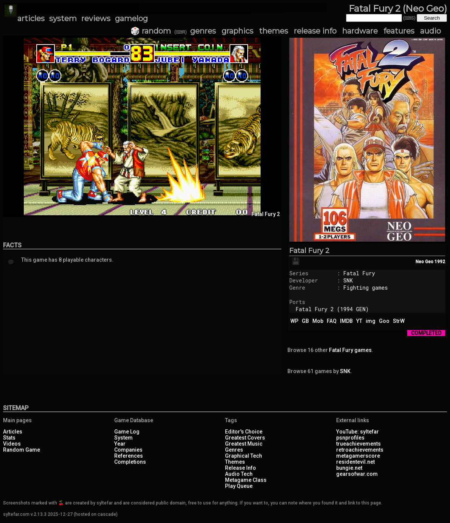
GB (305, 321)
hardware (360, 30)
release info (315, 30)
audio (430, 30)
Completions (130, 462)
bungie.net (349, 468)
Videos (12, 444)
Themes (235, 462)
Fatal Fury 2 (309, 251)
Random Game (21, 450)
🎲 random (150, 30)
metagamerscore (358, 456)
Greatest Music (243, 444)
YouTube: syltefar (357, 432)
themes (273, 30)
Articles (12, 432)
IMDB (346, 321)
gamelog (131, 18)
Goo (384, 321)
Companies (128, 450)
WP (294, 321)
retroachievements (359, 450)
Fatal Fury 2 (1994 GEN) (332, 309)
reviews (95, 18)
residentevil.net (355, 462)
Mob (317, 321)
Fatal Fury (359, 273)
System (123, 438)
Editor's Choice (243, 432)
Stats (9, 438)
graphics (237, 30)
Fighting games (365, 287)
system (63, 18)
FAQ (332, 321)
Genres (234, 450)
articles (31, 18)
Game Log (127, 432)
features (398, 30)
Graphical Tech (243, 456)
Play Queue (239, 486)
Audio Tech (239, 474)
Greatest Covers (245, 438)
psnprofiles (350, 438)
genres (203, 30)
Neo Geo (424, 261)
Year (120, 444)
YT (359, 321)
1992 (439, 261)
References (128, 456)
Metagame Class (246, 480)
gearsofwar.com (357, 474)
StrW (399, 321)
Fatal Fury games (350, 350)
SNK (348, 280)
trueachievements (358, 444)
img (371, 321)
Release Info (240, 468)
